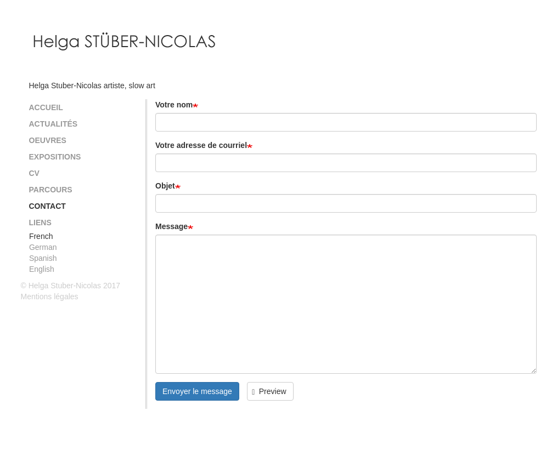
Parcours (50, 189)
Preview (269, 391)
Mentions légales (49, 296)
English (41, 269)
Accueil (46, 107)
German (43, 247)
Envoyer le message (197, 391)
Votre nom (174, 104)
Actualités (53, 123)
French (41, 236)
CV (34, 173)
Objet (165, 185)
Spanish (43, 258)
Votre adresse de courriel (201, 145)
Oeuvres (47, 140)
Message (171, 226)
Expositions (55, 156)
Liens (40, 222)
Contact (47, 206)
